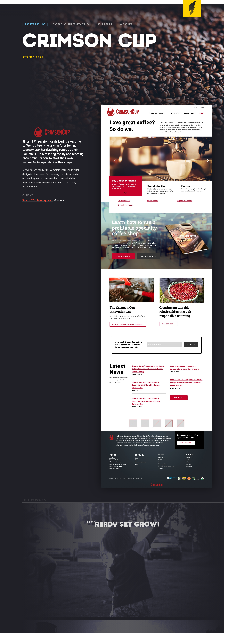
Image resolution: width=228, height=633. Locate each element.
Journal (104, 24)
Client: (28, 195)
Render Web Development (37, 200)
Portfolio (35, 24)
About (126, 24)
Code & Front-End (71, 24)
